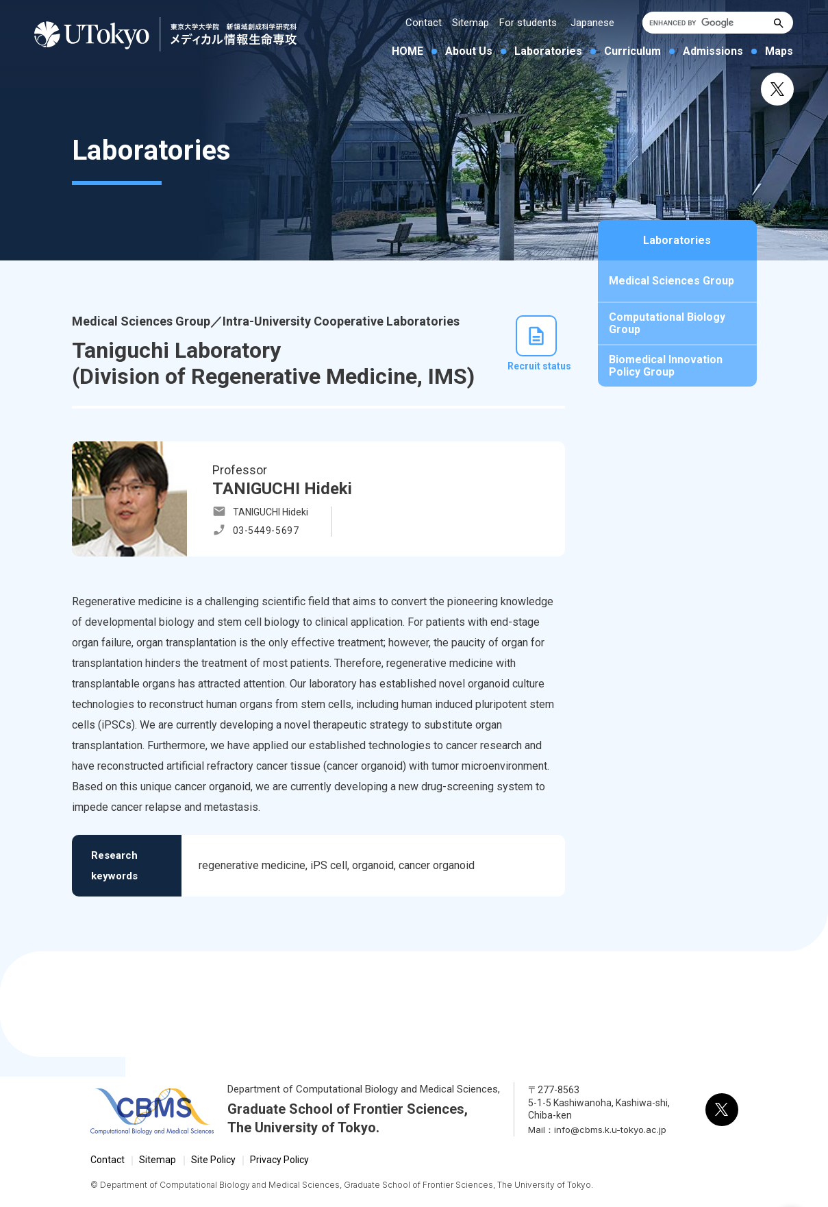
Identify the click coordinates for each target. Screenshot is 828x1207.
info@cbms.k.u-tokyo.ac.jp (610, 1129)
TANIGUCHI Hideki (270, 512)
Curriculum (632, 51)
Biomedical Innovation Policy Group (666, 365)
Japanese (592, 22)
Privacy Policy (279, 1159)
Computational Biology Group (667, 323)
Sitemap (470, 22)
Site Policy (213, 1159)
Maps (779, 51)
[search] (706, 22)
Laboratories (548, 51)
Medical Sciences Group (671, 280)
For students (528, 22)
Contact (423, 22)
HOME (407, 51)
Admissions (713, 51)
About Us (468, 51)
